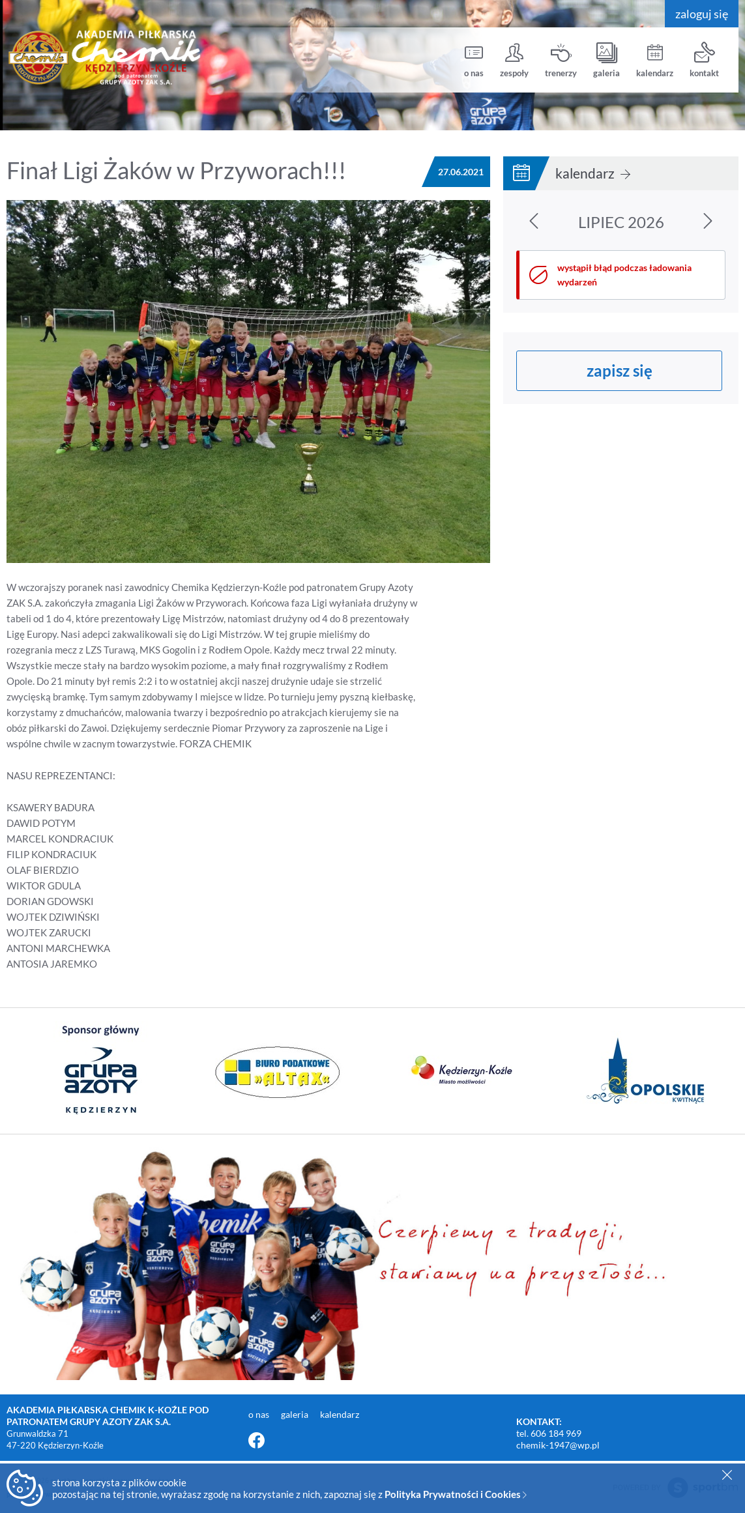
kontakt (704, 60)
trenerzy (561, 60)
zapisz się (619, 370)
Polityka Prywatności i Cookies (456, 1494)
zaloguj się (701, 14)
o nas (474, 60)
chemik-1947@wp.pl (558, 1444)
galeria (606, 60)
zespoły (514, 60)
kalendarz (654, 60)
